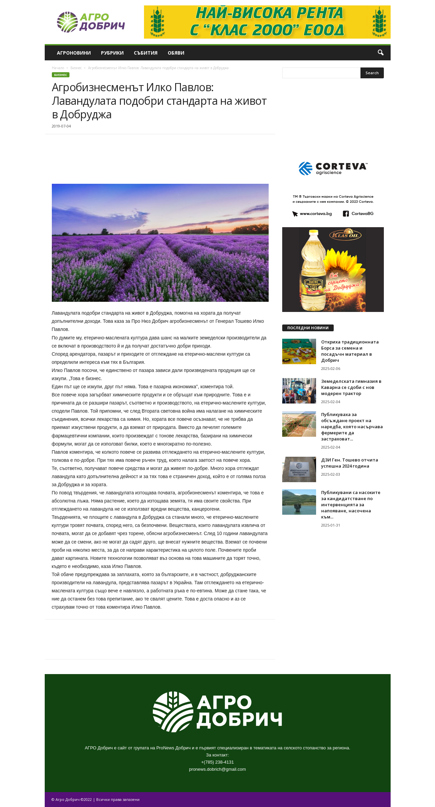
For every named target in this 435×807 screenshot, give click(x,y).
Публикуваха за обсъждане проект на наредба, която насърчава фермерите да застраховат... (352, 426)
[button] (380, 52)
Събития (146, 53)
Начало (58, 67)
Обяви (176, 53)
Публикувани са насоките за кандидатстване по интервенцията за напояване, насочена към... (350, 504)
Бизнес (76, 67)
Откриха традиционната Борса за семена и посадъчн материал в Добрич (350, 351)
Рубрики (112, 53)
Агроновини (74, 53)
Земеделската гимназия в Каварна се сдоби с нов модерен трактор (351, 387)
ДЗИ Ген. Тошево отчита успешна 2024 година (349, 463)
